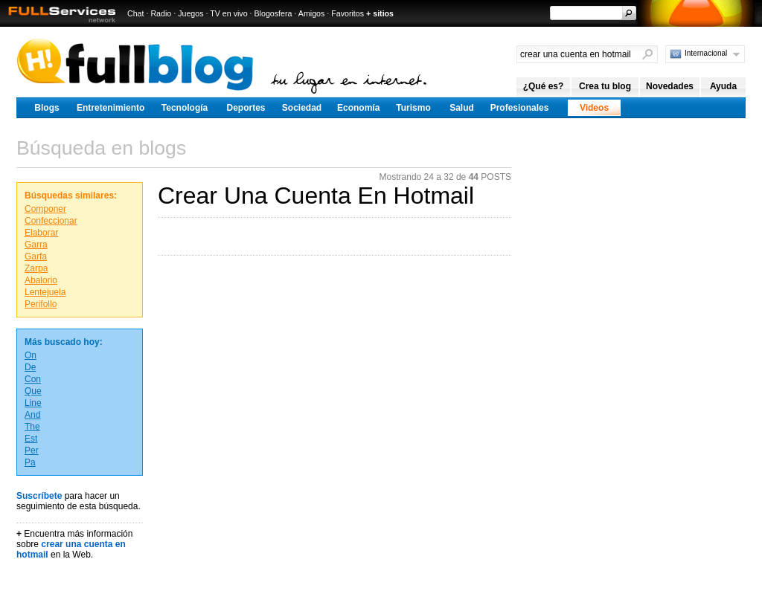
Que (33, 391)
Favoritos (347, 13)
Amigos (311, 13)
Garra (36, 244)
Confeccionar (51, 221)
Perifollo (41, 304)
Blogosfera (273, 13)
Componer (45, 209)
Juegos (190, 13)
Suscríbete (39, 496)
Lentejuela (45, 292)
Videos (594, 108)
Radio (160, 13)
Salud (461, 108)
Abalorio (41, 280)
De (30, 367)
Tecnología (184, 108)
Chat (135, 13)
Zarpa (36, 268)
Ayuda (723, 86)
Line (33, 403)
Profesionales (519, 108)
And (32, 415)
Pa (30, 462)
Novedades (670, 86)
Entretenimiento (110, 108)
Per (32, 450)
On (30, 355)
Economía (358, 108)
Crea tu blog (605, 86)
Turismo (413, 108)
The (32, 427)
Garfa (36, 256)
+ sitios (380, 13)
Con (33, 379)
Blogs (46, 108)
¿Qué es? (543, 86)
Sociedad (301, 108)
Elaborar (41, 232)
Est (31, 438)
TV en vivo (228, 13)
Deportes (245, 108)
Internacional (706, 53)
